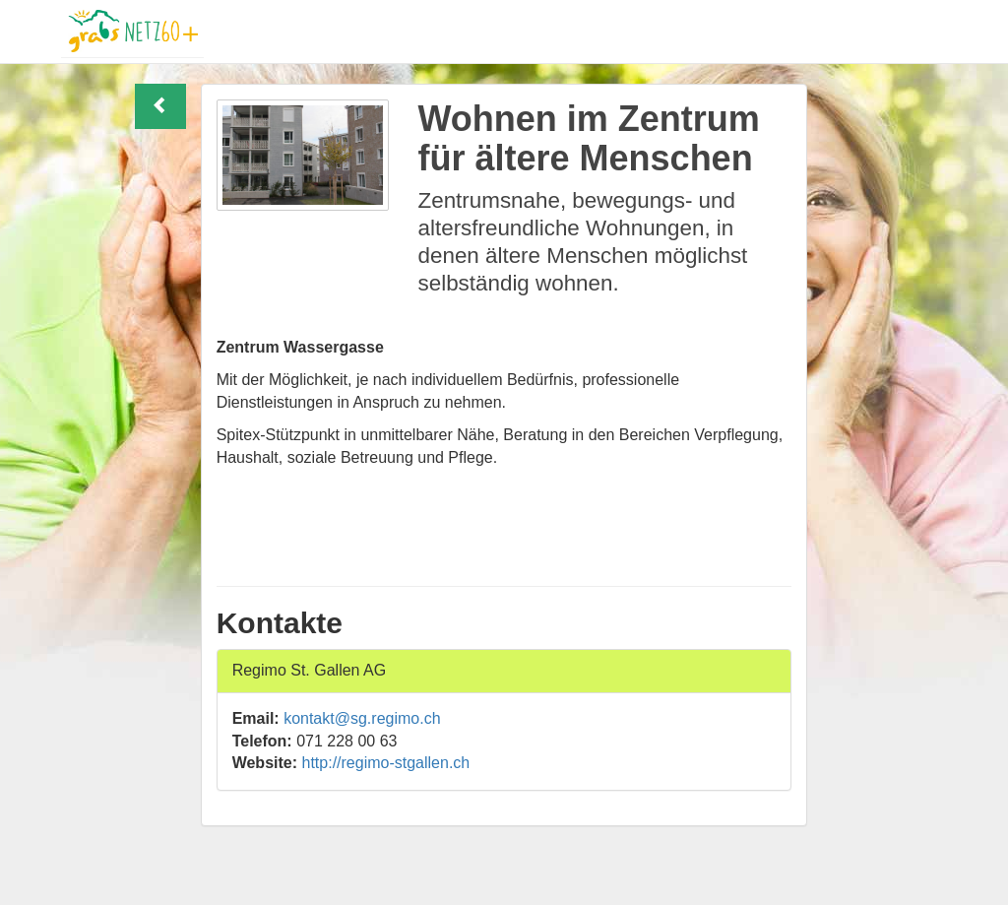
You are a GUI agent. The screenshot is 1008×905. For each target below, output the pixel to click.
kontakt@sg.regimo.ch (362, 718)
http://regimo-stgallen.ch (386, 762)
